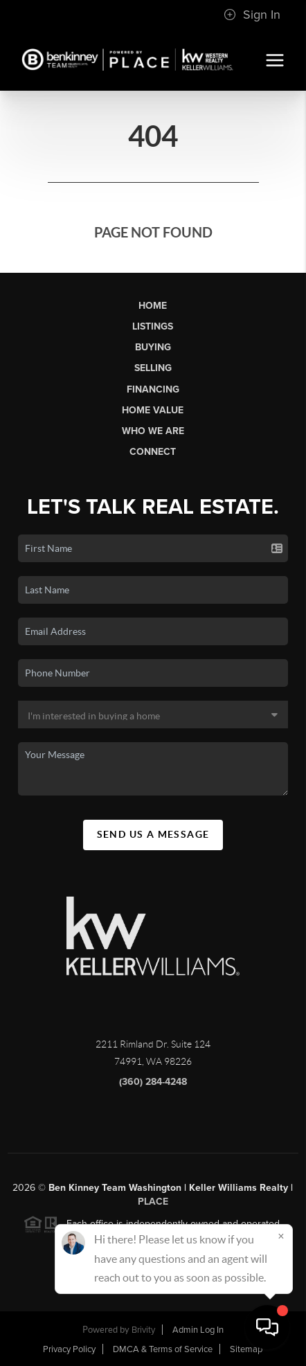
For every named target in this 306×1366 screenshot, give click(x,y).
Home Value (152, 410)
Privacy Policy (69, 1349)
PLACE (153, 1206)
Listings (152, 326)
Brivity (143, 1330)
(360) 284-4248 (153, 1086)
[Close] (281, 1235)
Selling (153, 368)
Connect (152, 452)
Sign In (252, 14)
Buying (153, 347)
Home (152, 306)
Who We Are (153, 431)
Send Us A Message (153, 834)
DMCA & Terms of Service (163, 1349)
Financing (153, 389)
